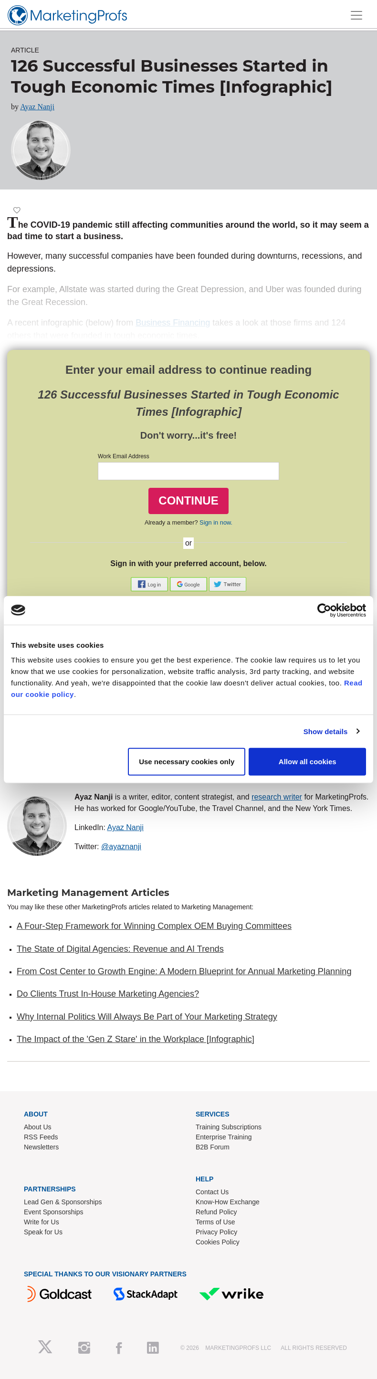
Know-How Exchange (228, 1202)
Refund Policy (216, 1212)
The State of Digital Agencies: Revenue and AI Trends (120, 949)
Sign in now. (215, 522)
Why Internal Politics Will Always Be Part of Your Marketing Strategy (147, 1016)
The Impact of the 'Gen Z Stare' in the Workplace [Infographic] (135, 1039)
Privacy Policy (216, 1232)
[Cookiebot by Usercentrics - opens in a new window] (324, 610)
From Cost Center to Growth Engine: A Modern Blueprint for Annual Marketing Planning (184, 971)
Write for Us (41, 1222)
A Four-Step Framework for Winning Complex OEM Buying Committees (154, 926)
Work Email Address (123, 456)
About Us (38, 1127)
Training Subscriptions (229, 1127)
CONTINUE (188, 500)
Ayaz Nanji (37, 107)
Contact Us (212, 1192)
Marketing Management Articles (88, 892)
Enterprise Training (224, 1137)
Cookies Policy (218, 1242)
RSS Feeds (41, 1137)
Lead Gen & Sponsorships (63, 1202)
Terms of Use (215, 1222)
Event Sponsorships (54, 1212)
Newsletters (41, 1147)
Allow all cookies (307, 762)
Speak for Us (43, 1232)
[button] (150, 584)
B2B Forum (213, 1147)
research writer (276, 797)
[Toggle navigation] (356, 15)
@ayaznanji (121, 846)
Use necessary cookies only (186, 762)
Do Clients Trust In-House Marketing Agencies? (108, 994)
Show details (326, 731)
